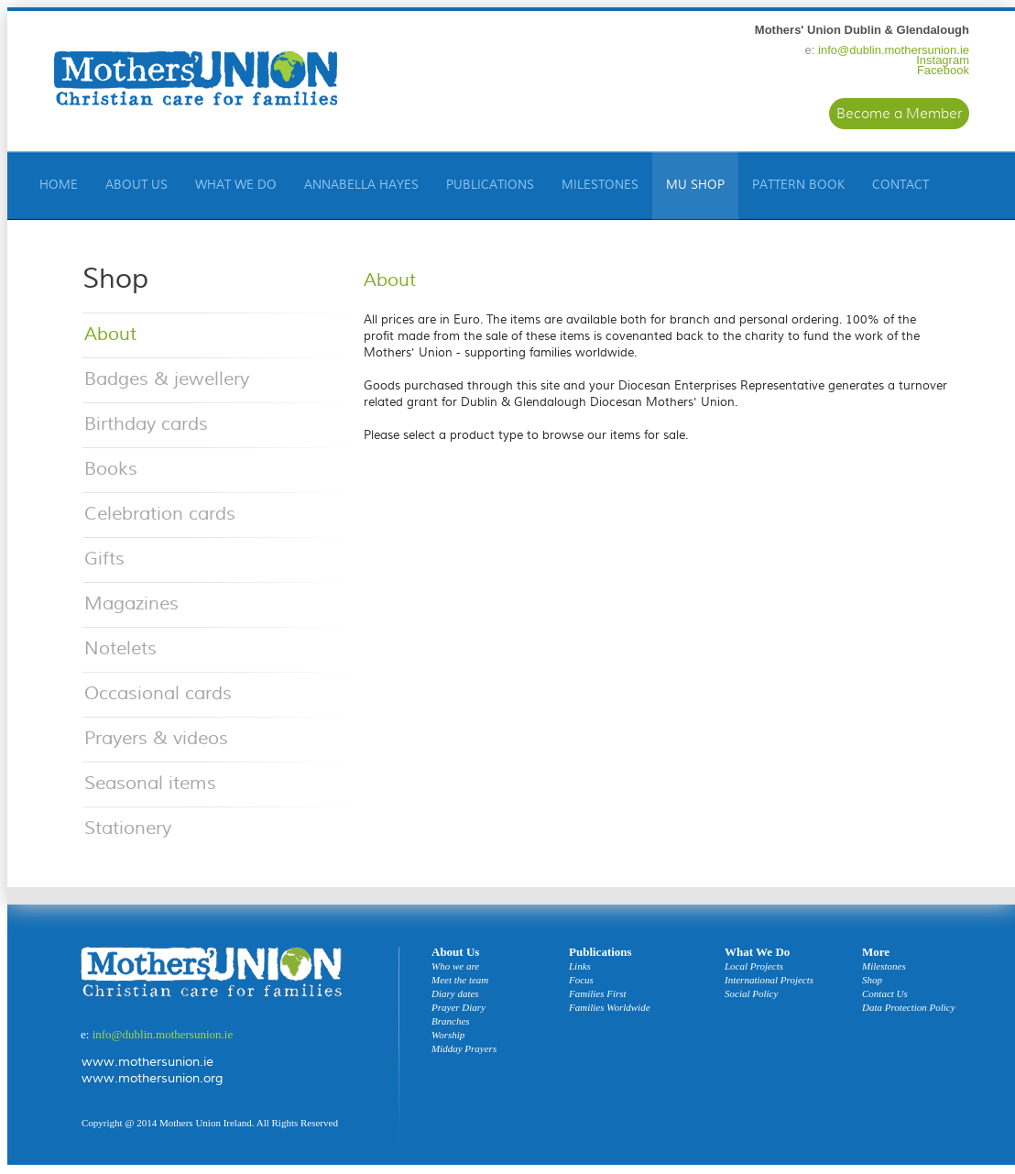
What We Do (236, 185)
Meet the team (459, 980)
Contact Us (885, 994)
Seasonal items (150, 783)
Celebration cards (159, 513)
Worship (447, 1035)
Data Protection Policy (908, 1008)
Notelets (120, 648)
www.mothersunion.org (152, 1078)
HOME (58, 185)
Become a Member (899, 113)
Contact (900, 185)
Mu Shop (695, 185)
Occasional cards (158, 693)
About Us (136, 185)
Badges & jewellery (166, 379)
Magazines (131, 603)
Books (110, 468)
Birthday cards (146, 423)
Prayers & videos (156, 738)
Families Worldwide (609, 1008)
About (110, 334)
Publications (490, 185)
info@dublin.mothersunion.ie (893, 50)
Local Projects (754, 966)
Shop (872, 980)
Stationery (127, 828)
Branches (450, 1021)
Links (580, 966)
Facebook (943, 70)
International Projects (769, 980)
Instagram (942, 60)
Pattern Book (798, 185)
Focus (581, 980)
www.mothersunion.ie (147, 1062)
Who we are (455, 966)
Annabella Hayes (361, 185)
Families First (598, 994)
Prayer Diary (458, 1008)
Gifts (104, 558)
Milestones (600, 185)
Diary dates (455, 994)
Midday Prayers (464, 1049)
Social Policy (751, 994)
